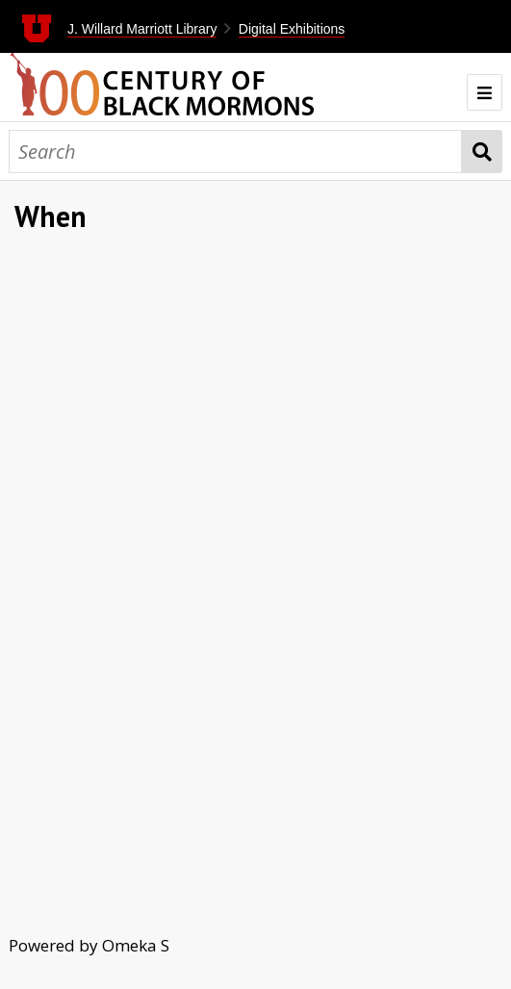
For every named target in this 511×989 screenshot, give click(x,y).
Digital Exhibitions (292, 29)
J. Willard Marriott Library (142, 29)
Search (482, 151)
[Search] (235, 151)
